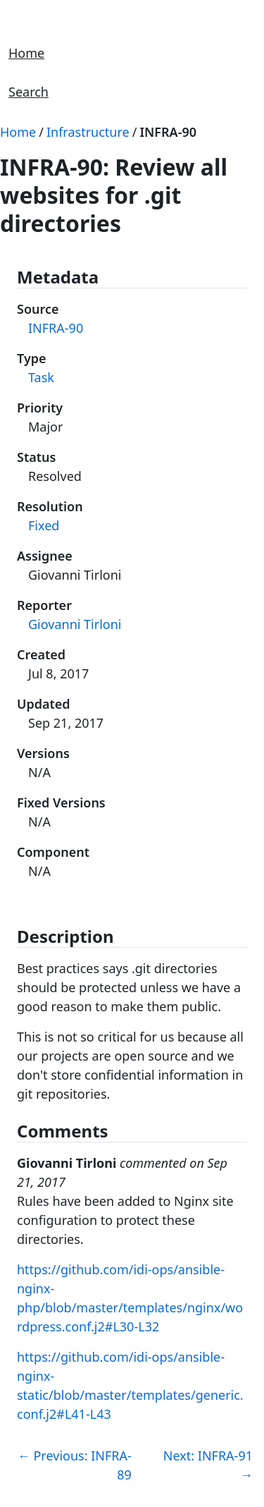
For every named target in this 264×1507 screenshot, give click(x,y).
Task (41, 377)
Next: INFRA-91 (208, 1465)
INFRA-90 (167, 131)
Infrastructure (88, 131)
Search (28, 91)
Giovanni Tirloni (74, 624)
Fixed (43, 525)
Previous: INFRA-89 (75, 1465)
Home (26, 52)
